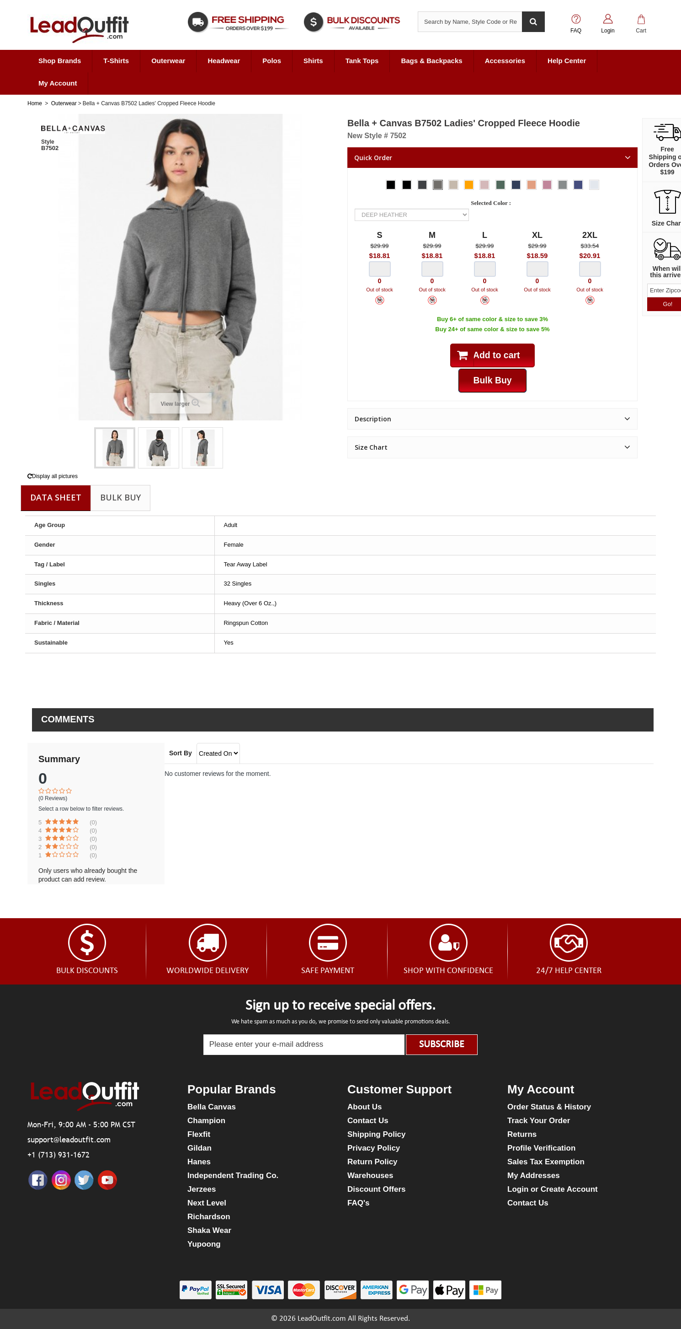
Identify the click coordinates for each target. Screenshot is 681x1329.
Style (47, 142)
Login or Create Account (552, 1189)
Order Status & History (549, 1107)
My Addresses (533, 1175)
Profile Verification (541, 1148)
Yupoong (204, 1244)
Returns (522, 1134)
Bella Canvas (211, 1107)
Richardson (208, 1216)
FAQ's (358, 1203)
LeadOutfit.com (322, 1319)
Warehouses (370, 1175)
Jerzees (201, 1189)
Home (34, 103)
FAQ (575, 30)
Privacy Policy (373, 1148)
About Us (364, 1107)
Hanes (199, 1161)
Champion (206, 1120)
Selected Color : (492, 202)
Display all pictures (52, 476)
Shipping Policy (376, 1134)
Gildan (199, 1148)
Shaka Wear (209, 1230)
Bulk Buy (120, 497)
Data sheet (55, 497)
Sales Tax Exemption (546, 1161)
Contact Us (367, 1120)
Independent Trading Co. (232, 1175)
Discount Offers (376, 1189)
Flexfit (198, 1134)
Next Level (206, 1203)
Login (607, 30)
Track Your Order (538, 1120)
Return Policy (372, 1161)
